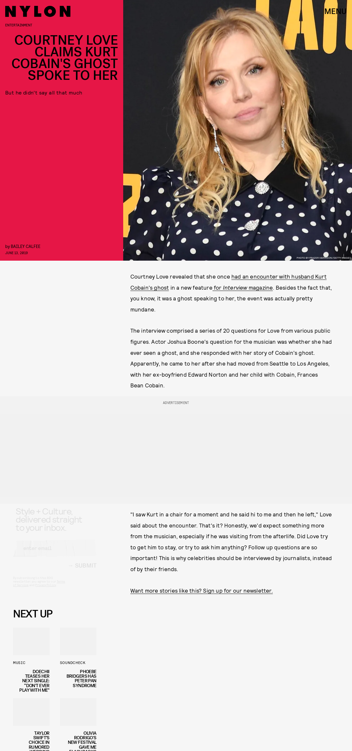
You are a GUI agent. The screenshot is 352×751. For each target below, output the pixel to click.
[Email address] (54, 553)
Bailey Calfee (25, 246)
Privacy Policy (45, 591)
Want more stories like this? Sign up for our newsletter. (201, 590)
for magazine (243, 287)
